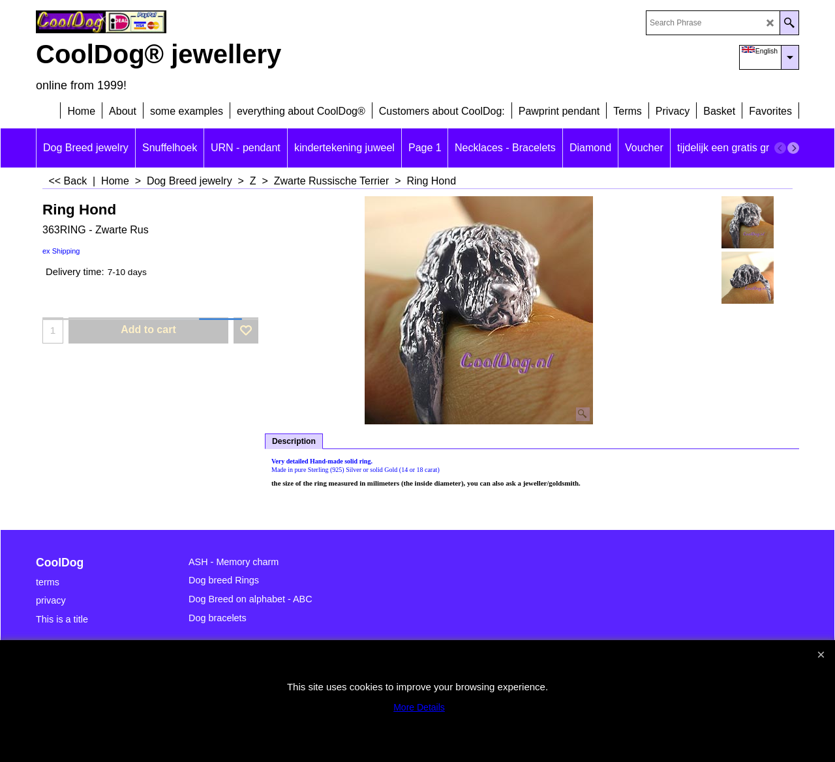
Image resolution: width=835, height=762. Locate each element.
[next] (793, 148)
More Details (419, 707)
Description (294, 441)
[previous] (780, 148)
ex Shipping (61, 251)
